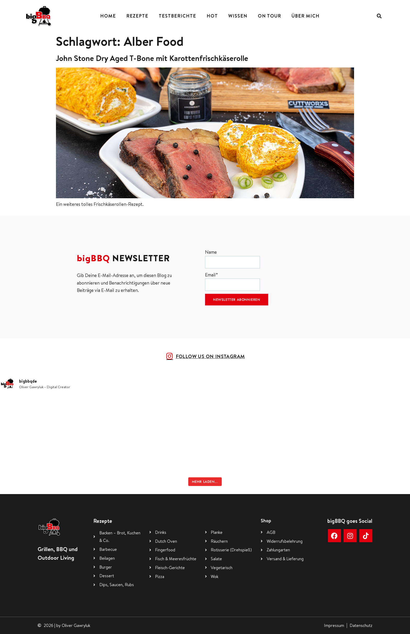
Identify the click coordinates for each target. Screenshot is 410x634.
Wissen (237, 16)
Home (108, 16)
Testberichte (177, 16)
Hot (212, 16)
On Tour (269, 16)
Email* (232, 281)
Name (232, 258)
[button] (379, 16)
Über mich (306, 16)
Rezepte (137, 16)
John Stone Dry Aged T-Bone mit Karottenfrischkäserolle (152, 58)
